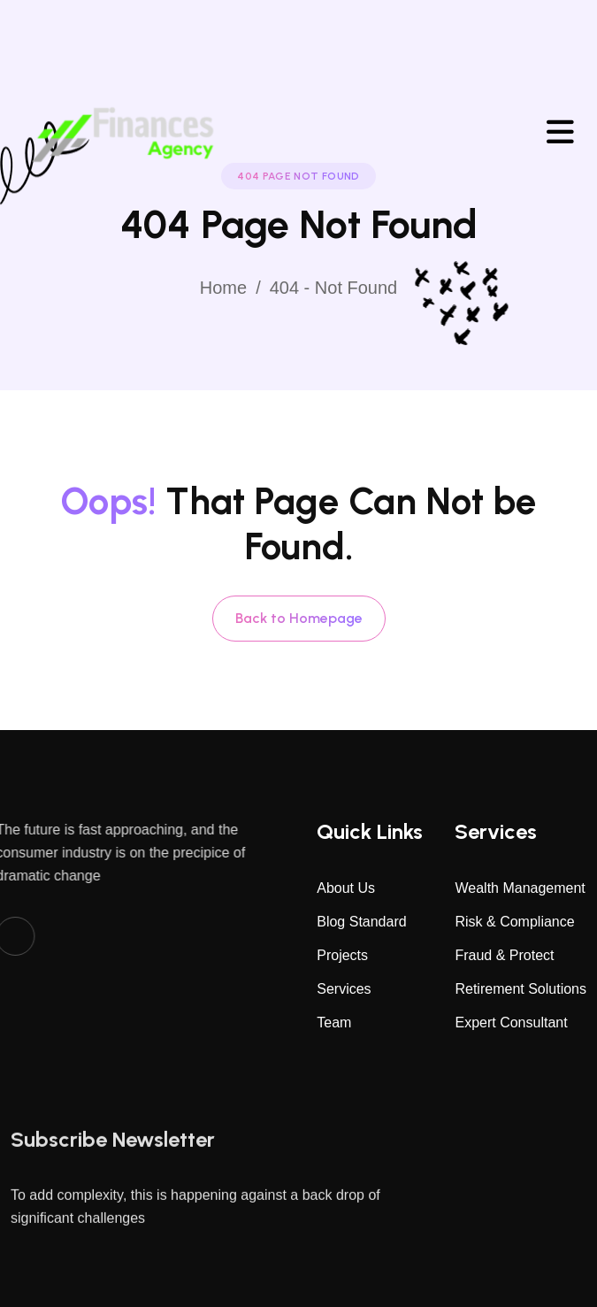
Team (334, 1022)
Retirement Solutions (520, 988)
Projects (342, 955)
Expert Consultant (511, 1022)
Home (223, 287)
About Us (346, 888)
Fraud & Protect (504, 955)
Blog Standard (361, 921)
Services (344, 988)
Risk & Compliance (514, 921)
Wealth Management (520, 888)
